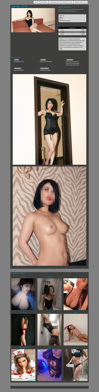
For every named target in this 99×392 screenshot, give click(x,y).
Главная (37, 2)
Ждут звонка (44, 2)
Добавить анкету (79, 2)
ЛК (85, 2)
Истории (70, 2)
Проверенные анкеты (55, 2)
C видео (64, 2)
